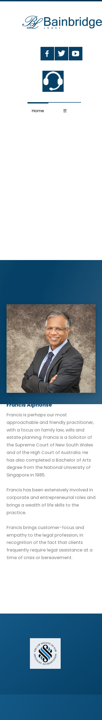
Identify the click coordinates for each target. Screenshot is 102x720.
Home (38, 110)
